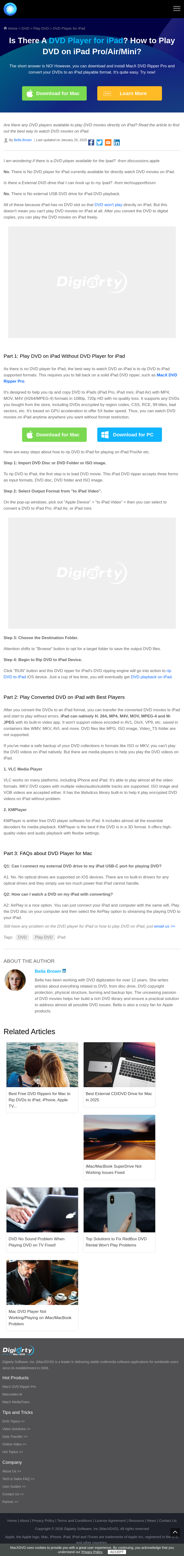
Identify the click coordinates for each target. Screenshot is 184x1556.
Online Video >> (14, 1444)
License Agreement (110, 1521)
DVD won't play (108, 205)
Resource (136, 1521)
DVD (25, 28)
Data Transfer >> (15, 1436)
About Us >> (11, 1471)
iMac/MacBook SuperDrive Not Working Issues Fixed (113, 1169)
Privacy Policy (43, 1521)
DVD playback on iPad (151, 677)
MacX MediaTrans (15, 1402)
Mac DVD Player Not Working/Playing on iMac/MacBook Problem (40, 1317)
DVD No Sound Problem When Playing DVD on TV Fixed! (36, 1242)
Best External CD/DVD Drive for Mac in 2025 (119, 1096)
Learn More (133, 93)
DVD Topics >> (13, 1421)
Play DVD (41, 28)
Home (12, 28)
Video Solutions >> (16, 1429)
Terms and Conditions (74, 1521)
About (24, 1521)
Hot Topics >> (12, 1452)
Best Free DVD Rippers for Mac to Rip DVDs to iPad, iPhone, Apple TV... (39, 1099)
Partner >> (10, 1502)
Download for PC (133, 434)
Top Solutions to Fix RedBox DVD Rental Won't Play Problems (116, 1242)
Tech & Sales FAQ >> (18, 1479)
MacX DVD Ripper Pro (19, 1387)
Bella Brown (23, 140)
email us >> (164, 926)
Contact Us (168, 1521)
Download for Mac (58, 93)
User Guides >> (14, 1486)
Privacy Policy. (92, 1552)
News (151, 1521)
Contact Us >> (13, 1494)
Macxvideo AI (12, 1394)
